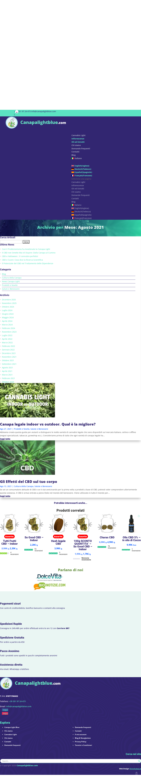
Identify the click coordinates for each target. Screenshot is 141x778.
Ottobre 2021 (8, 360)
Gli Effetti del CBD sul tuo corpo (28, 481)
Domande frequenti (80, 148)
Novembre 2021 (9, 356)
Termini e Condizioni (83, 745)
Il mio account (80, 734)
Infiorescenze (77, 138)
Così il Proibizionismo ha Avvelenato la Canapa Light (26, 249)
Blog (73, 155)
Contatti (75, 198)
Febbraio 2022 (8, 346)
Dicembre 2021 (9, 353)
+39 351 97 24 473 (22, 111)
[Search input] (69, 761)
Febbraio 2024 (8, 328)
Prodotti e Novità (9, 285)
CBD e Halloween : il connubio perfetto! (20, 256)
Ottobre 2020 (8, 382)
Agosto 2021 (7, 367)
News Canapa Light (11, 281)
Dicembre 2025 (9, 299)
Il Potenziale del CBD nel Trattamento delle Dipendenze (27, 263)
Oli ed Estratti (78, 142)
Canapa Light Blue (11, 727)
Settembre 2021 (9, 364)
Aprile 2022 (7, 339)
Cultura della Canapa (11, 277)
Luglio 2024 (7, 310)
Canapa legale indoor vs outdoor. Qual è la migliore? (48, 424)
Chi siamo (76, 192)
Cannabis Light (78, 182)
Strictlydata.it (135, 769)
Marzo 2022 (7, 342)
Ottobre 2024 (8, 306)
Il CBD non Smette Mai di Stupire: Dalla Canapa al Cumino (28, 252)
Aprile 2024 (7, 321)
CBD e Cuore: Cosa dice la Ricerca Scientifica (22, 260)
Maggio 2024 (8, 317)
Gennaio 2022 (8, 349)
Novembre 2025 (9, 303)
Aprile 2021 (7, 371)
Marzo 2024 (7, 324)
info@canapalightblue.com (18, 706)
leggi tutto (5, 438)
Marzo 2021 (7, 374)
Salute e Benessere (11, 289)
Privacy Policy (80, 741)
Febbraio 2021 (8, 378)
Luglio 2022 (7, 335)
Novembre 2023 (9, 331)
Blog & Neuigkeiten (83, 738)
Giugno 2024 (7, 314)
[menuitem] (103, 160)
